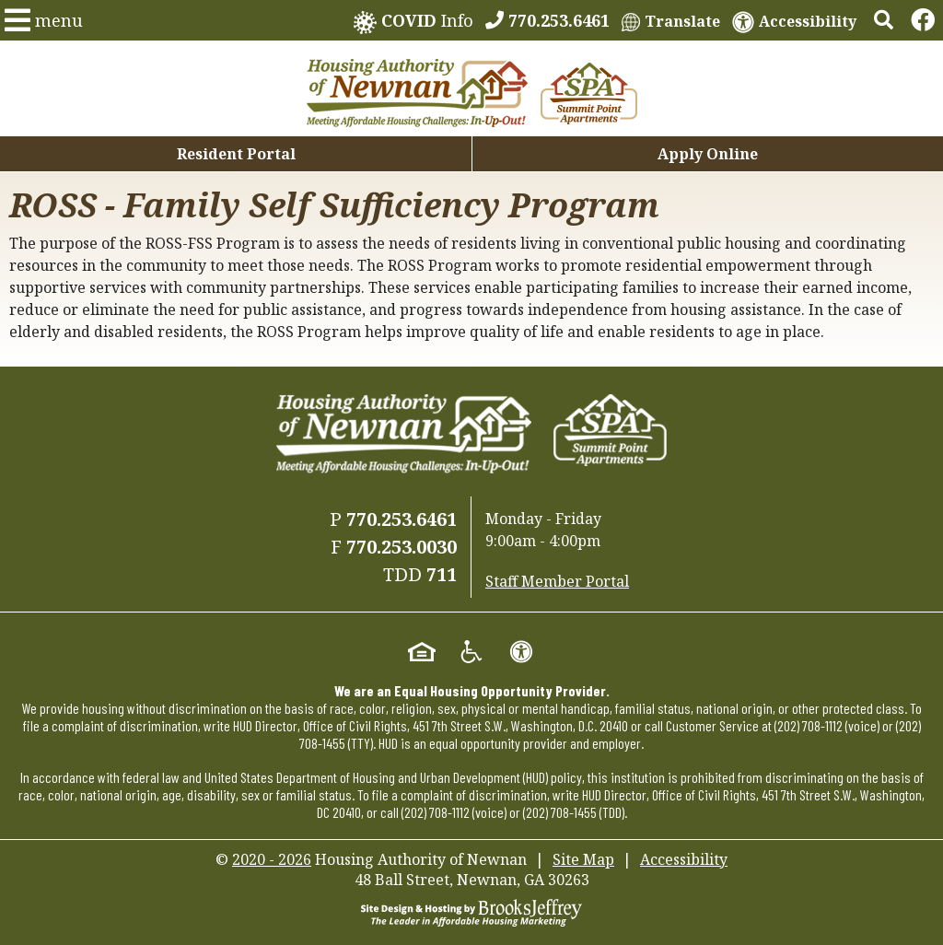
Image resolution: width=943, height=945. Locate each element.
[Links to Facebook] (922, 20)
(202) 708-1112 (808, 725)
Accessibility (684, 859)
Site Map (583, 859)
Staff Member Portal (557, 581)
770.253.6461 (401, 519)
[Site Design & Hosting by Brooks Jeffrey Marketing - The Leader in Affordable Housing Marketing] (471, 911)
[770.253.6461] (547, 20)
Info (413, 21)
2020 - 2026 (271, 859)
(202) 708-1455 (560, 812)
